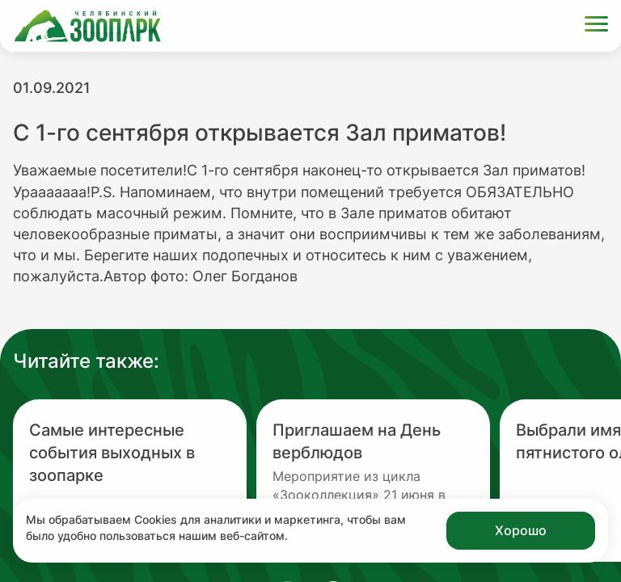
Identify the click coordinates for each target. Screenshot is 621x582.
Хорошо (521, 530)
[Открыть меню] (596, 26)
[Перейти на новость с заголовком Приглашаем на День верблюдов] (373, 480)
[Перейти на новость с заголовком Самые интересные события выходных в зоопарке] (130, 480)
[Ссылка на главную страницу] (87, 26)
